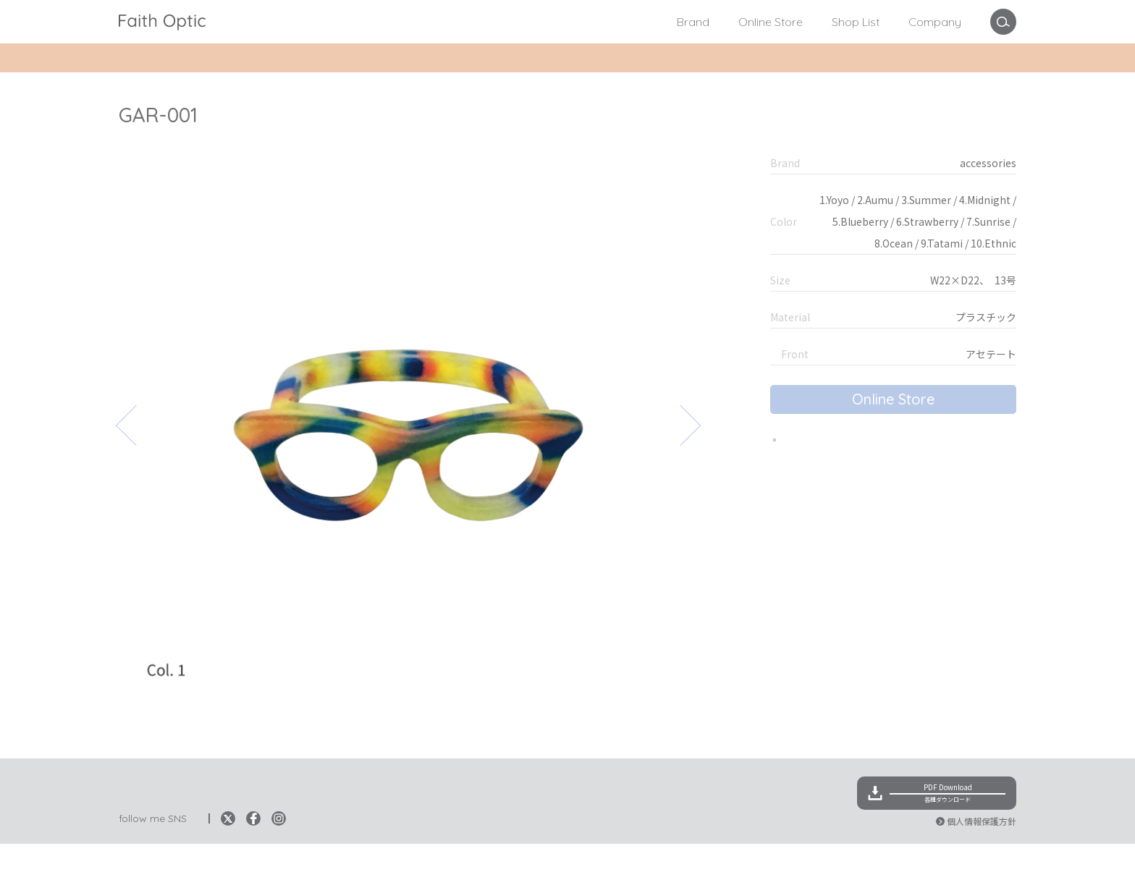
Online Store (770, 21)
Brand (693, 21)
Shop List (855, 21)
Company (934, 21)
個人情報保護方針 (981, 862)
